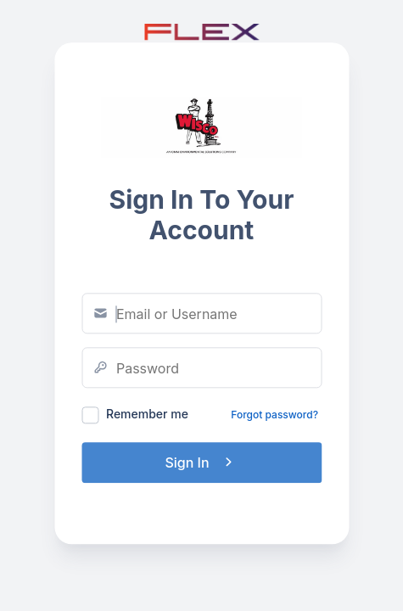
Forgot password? (274, 414)
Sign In (201, 463)
